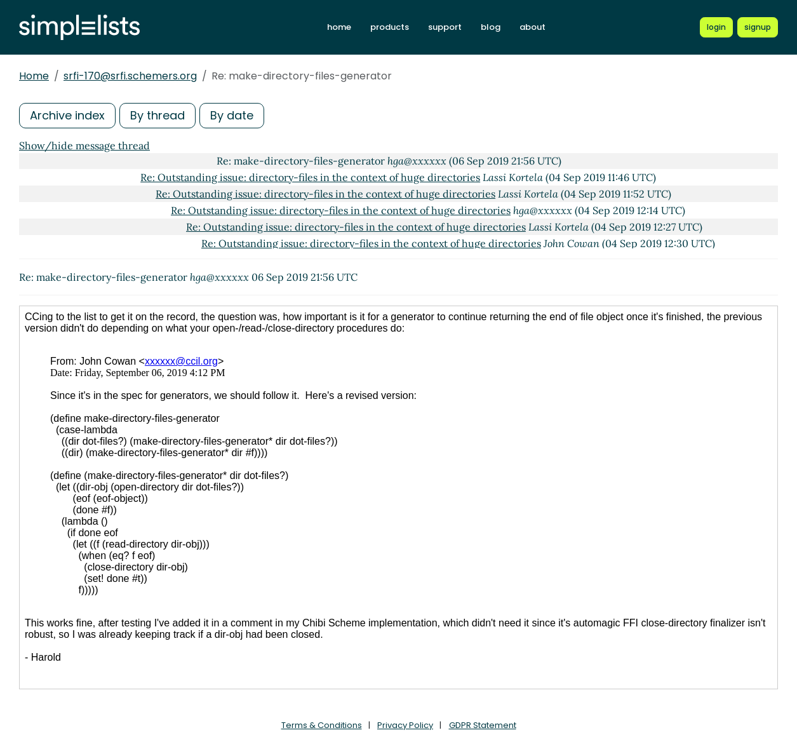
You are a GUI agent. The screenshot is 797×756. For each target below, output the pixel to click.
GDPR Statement (482, 725)
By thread (157, 115)
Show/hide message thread (84, 145)
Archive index (67, 115)
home (339, 27)
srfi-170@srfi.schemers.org (130, 76)
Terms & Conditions (321, 725)
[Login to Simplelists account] (716, 27)
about (532, 27)
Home (34, 76)
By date (231, 115)
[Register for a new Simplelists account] (757, 27)
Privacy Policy (405, 725)
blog (490, 27)
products (389, 27)
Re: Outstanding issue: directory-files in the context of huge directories (310, 177)
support (445, 27)
